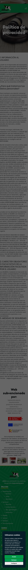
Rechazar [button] (14, 560)
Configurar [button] (14, 563)
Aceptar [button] (14, 556)
